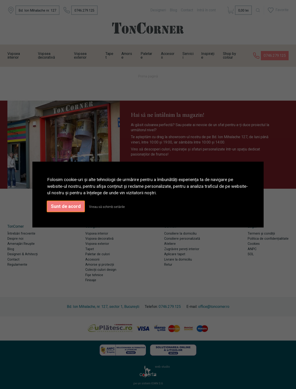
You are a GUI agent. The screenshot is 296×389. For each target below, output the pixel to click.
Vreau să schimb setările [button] (107, 207)
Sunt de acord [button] (66, 206)
